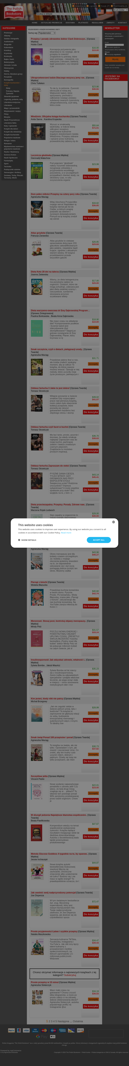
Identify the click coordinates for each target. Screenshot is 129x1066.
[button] (27, 540)
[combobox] (113, 522)
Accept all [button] (99, 540)
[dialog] (64, 533)
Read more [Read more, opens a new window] (66, 532)
